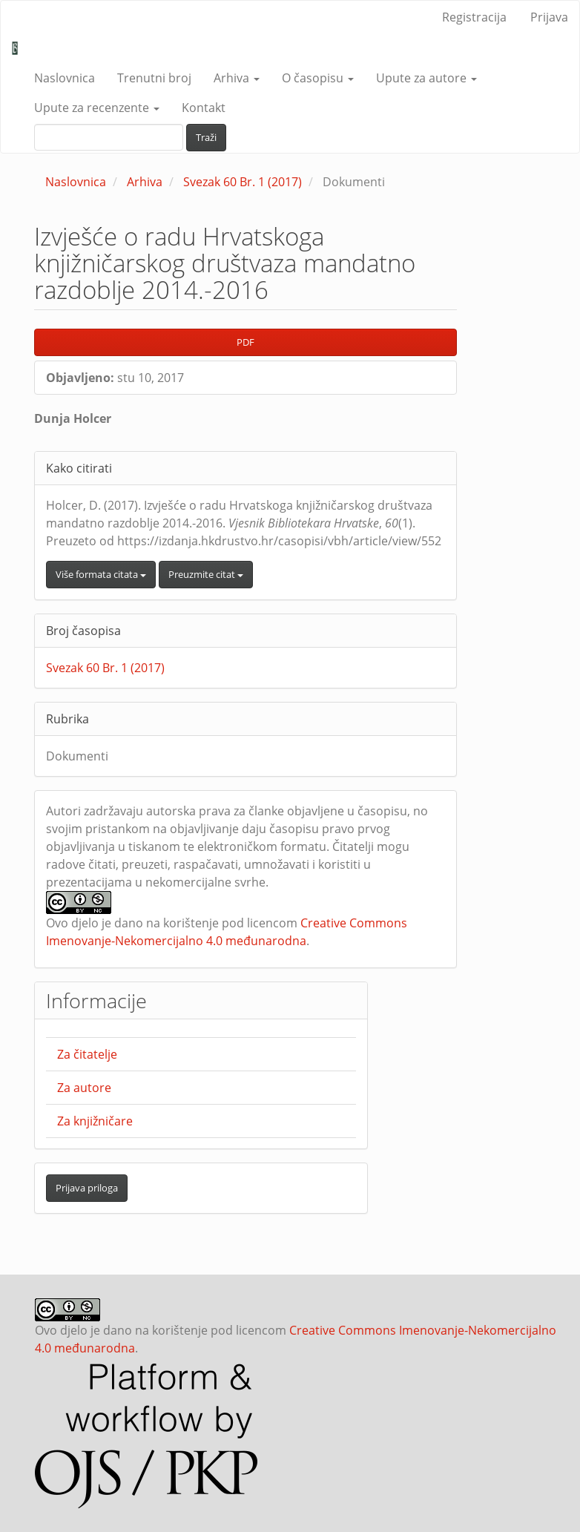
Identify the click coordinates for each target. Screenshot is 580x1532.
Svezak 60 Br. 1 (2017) (242, 182)
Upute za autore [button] (426, 78)
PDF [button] (245, 342)
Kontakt (203, 107)
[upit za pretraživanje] (108, 137)
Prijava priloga (87, 1187)
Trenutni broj (154, 78)
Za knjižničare (95, 1121)
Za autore (84, 1087)
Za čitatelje (87, 1054)
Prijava (549, 17)
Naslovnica (64, 78)
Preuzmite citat (205, 574)
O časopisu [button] (318, 78)
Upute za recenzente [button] (96, 107)
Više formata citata (101, 574)
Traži (206, 137)
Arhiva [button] (237, 78)
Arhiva (144, 182)
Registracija (474, 17)
